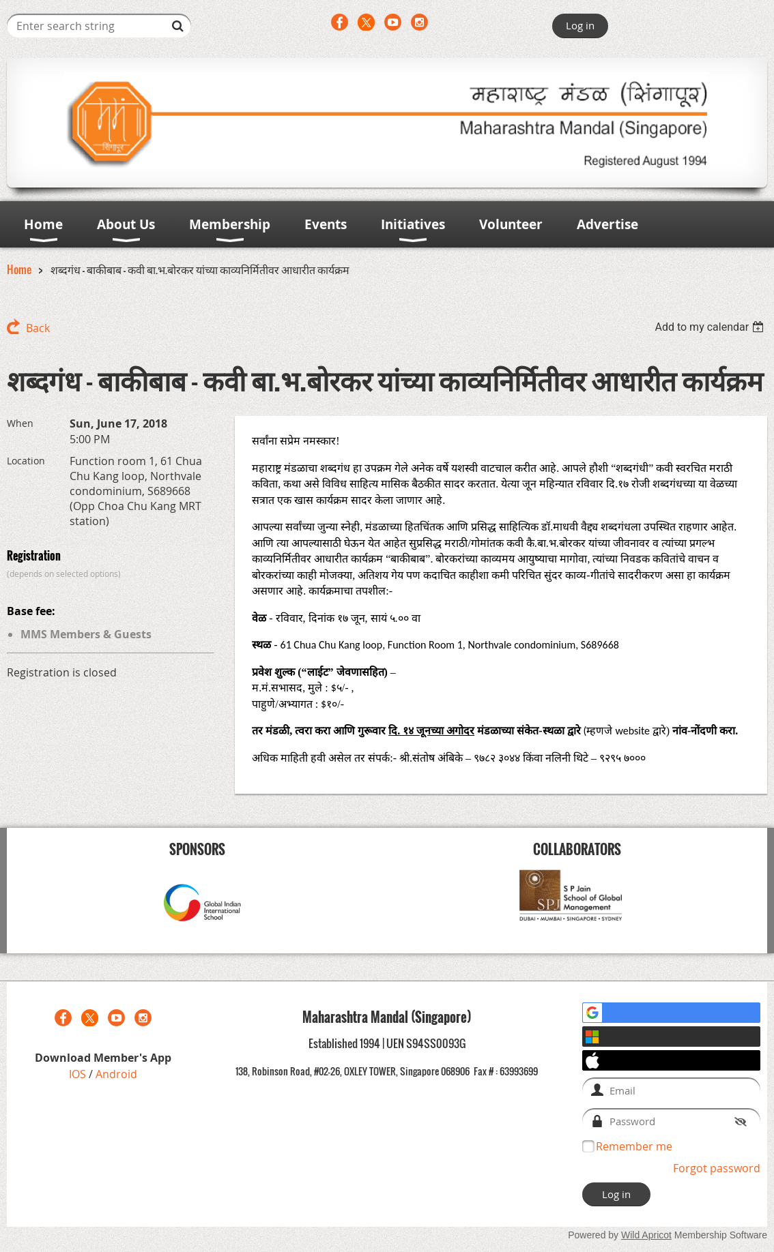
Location (26, 460)
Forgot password (716, 1168)
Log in (580, 25)
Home (19, 269)
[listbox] (711, 327)
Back (38, 328)
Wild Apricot (646, 1234)
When (20, 423)
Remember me (634, 1146)
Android (116, 1074)
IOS (79, 1074)
